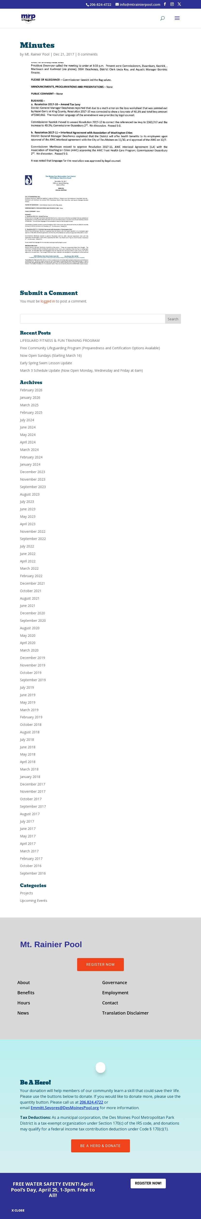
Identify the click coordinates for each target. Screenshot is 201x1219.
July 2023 (27, 501)
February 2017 (31, 858)
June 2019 (27, 695)
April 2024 (27, 442)
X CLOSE (18, 1210)
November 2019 (32, 665)
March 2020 (29, 650)
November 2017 (32, 791)
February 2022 (31, 576)
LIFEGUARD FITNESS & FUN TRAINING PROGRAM (60, 340)
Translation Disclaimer (125, 1013)
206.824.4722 (91, 1102)
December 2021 (32, 583)
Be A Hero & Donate (100, 1146)
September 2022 (33, 538)
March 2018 (29, 769)
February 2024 (31, 457)
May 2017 (27, 836)
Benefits (25, 993)
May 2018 (27, 754)
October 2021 (30, 590)
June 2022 (27, 553)
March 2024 (29, 449)
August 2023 (30, 494)
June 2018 (27, 747)
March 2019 (29, 710)
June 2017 (27, 828)
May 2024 (27, 434)
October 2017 (30, 799)
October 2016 (30, 865)
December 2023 (32, 471)
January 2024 (30, 464)
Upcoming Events (33, 900)
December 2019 (32, 657)
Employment (115, 993)
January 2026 (30, 397)
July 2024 (27, 420)
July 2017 (27, 821)
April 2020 (27, 642)
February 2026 (31, 390)
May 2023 (27, 516)
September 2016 (33, 873)
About (23, 983)
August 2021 (30, 598)
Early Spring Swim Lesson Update (46, 363)
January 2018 (30, 776)
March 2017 (29, 851)
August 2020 (30, 628)
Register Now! (148, 1183)
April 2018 (27, 761)
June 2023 (27, 509)
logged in (48, 301)
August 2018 (30, 732)
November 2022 (32, 531)
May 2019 (27, 702)
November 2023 (32, 479)
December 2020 (32, 613)
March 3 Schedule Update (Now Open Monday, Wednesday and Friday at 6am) (81, 370)
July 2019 (27, 687)
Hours (23, 1003)
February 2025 (31, 412)
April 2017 (27, 843)
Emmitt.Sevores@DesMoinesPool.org (65, 1107)
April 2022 (27, 561)
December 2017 (32, 784)
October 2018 (30, 724)
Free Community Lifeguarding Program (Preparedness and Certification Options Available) (90, 348)
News (23, 1013)
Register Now (100, 964)
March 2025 (29, 405)
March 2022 (29, 568)
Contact (110, 1003)
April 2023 (27, 524)
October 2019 (30, 672)
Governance (114, 983)
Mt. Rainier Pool (37, 54)
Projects (26, 893)
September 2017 (33, 806)
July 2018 (27, 739)
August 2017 (30, 814)
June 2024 (27, 427)
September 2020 (33, 620)
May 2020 (27, 635)
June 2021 (27, 605)
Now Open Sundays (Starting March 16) (51, 355)
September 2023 (33, 486)
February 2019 (31, 717)
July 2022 (27, 546)
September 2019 (33, 680)
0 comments (88, 54)
